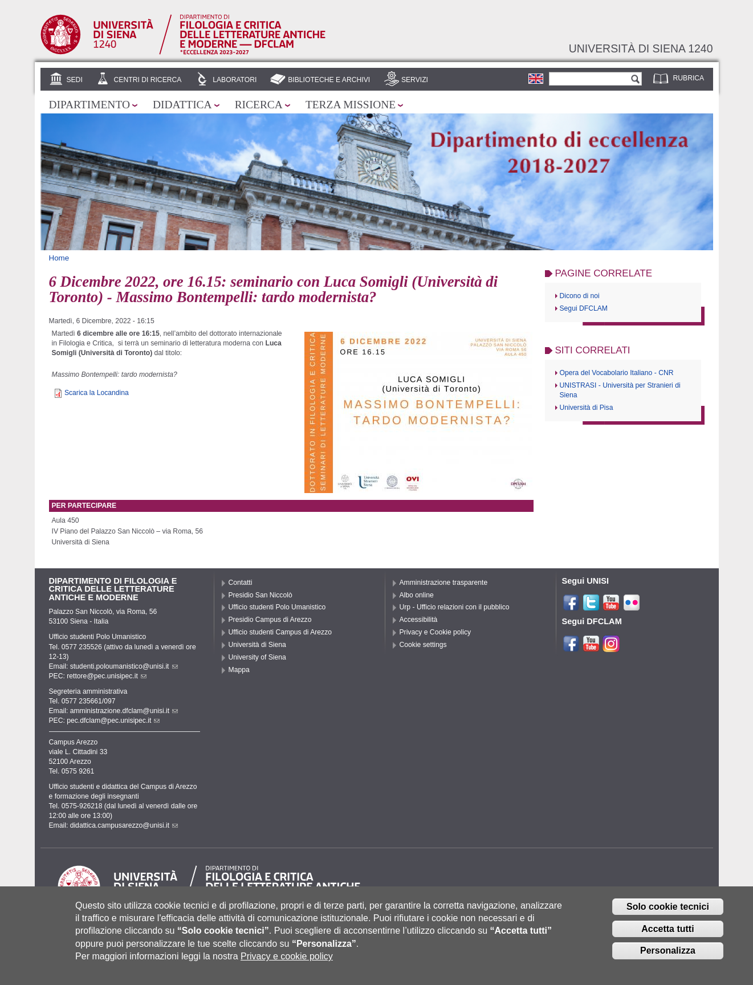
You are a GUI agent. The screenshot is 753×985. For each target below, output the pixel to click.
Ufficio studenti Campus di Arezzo (280, 632)
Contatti (241, 583)
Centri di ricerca (148, 80)
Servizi (414, 80)
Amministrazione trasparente (444, 583)
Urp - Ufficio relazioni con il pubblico (455, 607)
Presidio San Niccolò (260, 595)
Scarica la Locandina (96, 393)
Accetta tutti (667, 935)
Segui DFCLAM (584, 308)
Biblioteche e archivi (329, 80)
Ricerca (259, 105)
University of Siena (257, 657)
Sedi (74, 80)
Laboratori (235, 80)
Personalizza (667, 957)
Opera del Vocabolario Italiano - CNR (617, 373)
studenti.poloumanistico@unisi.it (124, 666)
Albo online (417, 595)
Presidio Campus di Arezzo (270, 620)
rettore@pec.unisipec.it (106, 676)
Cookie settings (423, 645)
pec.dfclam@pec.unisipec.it (113, 720)
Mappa (239, 670)
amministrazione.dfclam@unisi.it (124, 711)
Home (59, 258)
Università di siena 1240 (641, 48)
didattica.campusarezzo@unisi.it (124, 825)
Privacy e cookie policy (287, 963)
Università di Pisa (586, 408)
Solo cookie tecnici (667, 913)
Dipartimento (89, 105)
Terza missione (351, 105)
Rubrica (689, 78)
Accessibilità (419, 620)
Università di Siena (257, 645)
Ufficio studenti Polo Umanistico (277, 607)
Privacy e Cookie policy (435, 632)
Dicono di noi (580, 296)
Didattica (182, 105)
